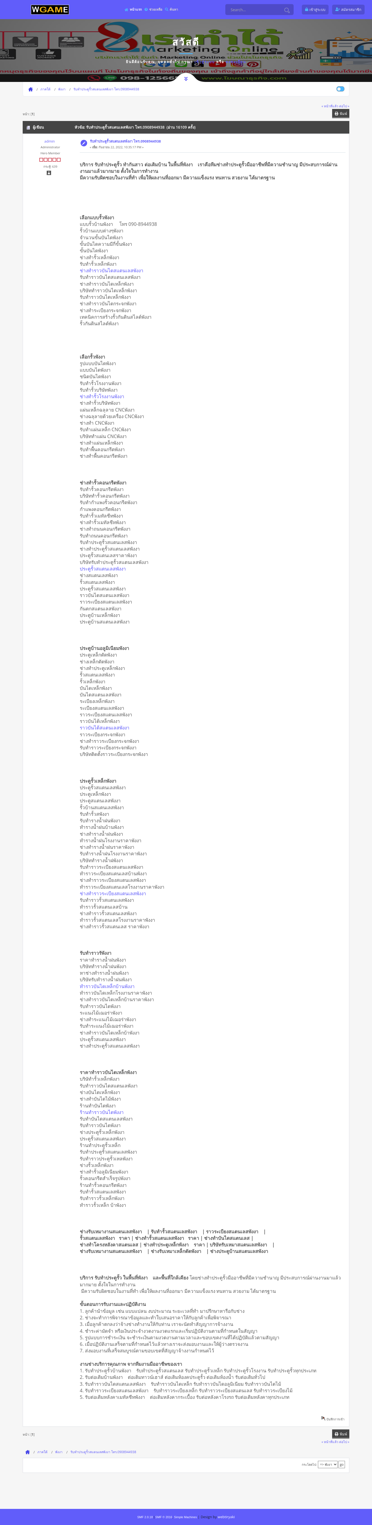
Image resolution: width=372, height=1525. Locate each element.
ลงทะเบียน (236, 61)
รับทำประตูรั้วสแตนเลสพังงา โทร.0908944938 (125, 141)
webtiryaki (226, 1516)
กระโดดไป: (309, 1464)
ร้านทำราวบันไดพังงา (104, 1112)
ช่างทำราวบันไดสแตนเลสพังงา (113, 270)
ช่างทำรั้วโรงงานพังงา (104, 396)
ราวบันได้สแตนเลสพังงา (106, 727)
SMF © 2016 (163, 1517)
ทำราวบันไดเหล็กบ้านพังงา (109, 986)
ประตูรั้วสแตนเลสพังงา (105, 568)
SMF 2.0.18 (145, 1517)
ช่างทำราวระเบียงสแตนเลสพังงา (115, 893)
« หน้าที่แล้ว (329, 106)
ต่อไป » (344, 106)
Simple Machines (185, 1517)
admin (49, 141)
